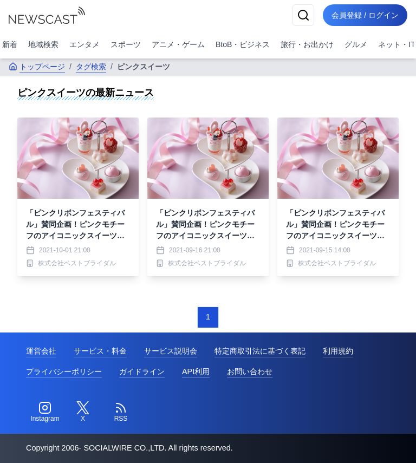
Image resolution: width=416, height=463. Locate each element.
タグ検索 (91, 66)
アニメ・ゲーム (178, 44)
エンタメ (84, 44)
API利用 (196, 371)
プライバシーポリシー (64, 371)
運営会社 (41, 351)
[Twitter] (83, 412)
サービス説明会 (170, 351)
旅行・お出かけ (307, 44)
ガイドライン (142, 371)
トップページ (37, 66)
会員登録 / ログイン (365, 15)
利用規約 (338, 351)
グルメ (355, 44)
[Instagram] (45, 412)
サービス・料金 (100, 351)
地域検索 (43, 44)
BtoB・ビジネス (243, 44)
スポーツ (125, 44)
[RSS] (121, 412)
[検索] (303, 15)
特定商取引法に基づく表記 (260, 351)
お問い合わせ (249, 371)
